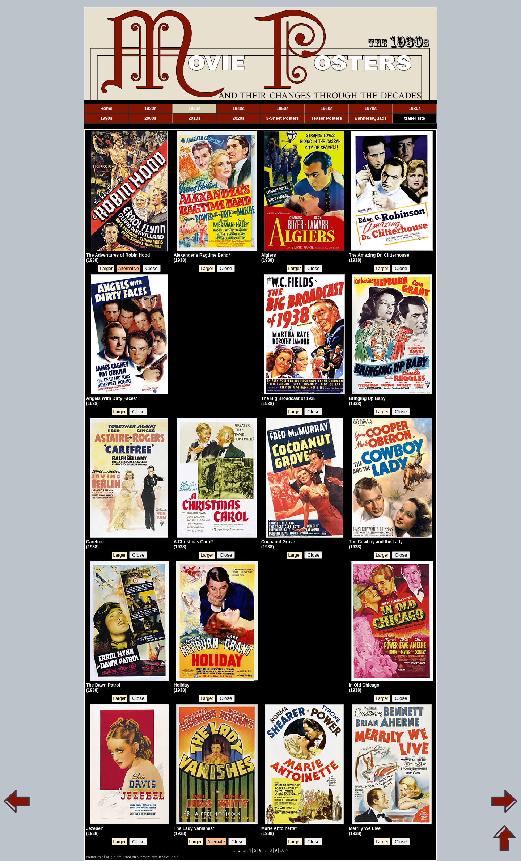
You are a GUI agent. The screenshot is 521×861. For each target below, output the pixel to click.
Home (106, 108)
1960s (326, 108)
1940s (238, 108)
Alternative (128, 268)
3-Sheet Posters (282, 118)
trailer (158, 856)
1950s (282, 108)
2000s (150, 118)
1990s (106, 118)
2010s (194, 118)
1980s (414, 108)
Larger (106, 268)
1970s (371, 108)
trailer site (414, 118)
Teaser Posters (326, 118)
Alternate (216, 841)
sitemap (143, 856)
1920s (150, 108)
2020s (238, 118)
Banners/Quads (371, 118)
